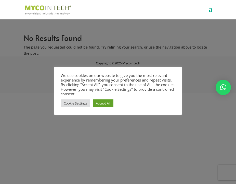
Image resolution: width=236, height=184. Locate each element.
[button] (223, 87)
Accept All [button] (103, 103)
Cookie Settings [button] (75, 103)
